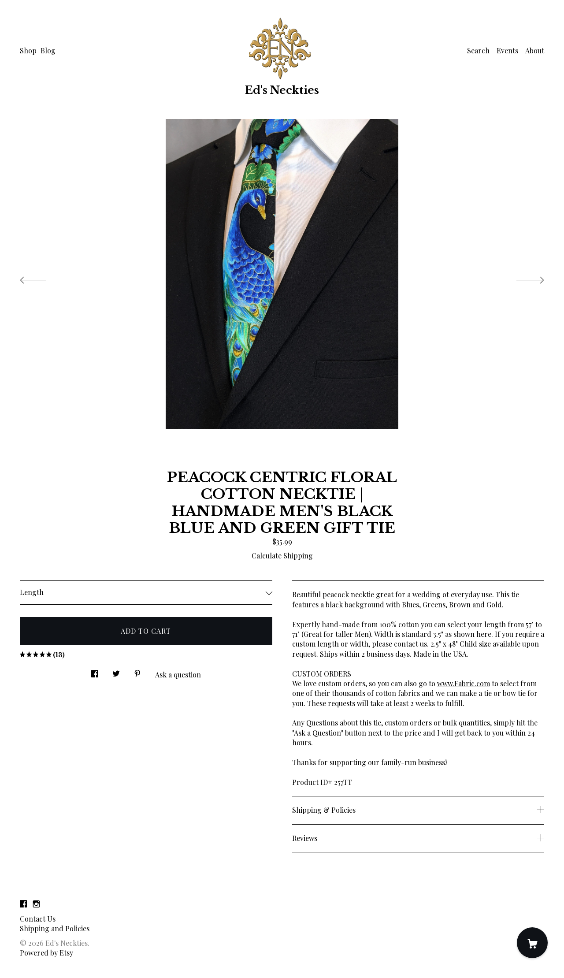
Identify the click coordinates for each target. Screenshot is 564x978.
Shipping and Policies (54, 928)
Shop (28, 50)
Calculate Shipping (282, 555)
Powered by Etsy (46, 952)
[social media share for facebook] (94, 671)
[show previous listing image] (42, 278)
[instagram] (36, 903)
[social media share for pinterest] (137, 671)
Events (507, 50)
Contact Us (38, 918)
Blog (48, 50)
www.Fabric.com (463, 683)
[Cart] (532, 942)
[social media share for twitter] (116, 671)
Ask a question (178, 674)
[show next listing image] (522, 278)
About (534, 50)
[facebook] (23, 903)
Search (478, 50)
